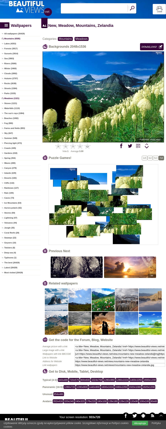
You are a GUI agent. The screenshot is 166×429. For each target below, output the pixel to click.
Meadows (81, 38)
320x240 (69, 401)
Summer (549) (10, 138)
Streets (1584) (10, 88)
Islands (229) (10, 173)
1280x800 (82, 387)
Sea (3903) (9, 58)
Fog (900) (8, 123)
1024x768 (96, 380)
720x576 (74, 380)
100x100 (144, 401)
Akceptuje (140, 423)
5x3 (155, 158)
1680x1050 (121, 387)
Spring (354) (10, 158)
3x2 (150, 158)
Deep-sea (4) (10, 253)
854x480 (59, 394)
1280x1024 (122, 380)
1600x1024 (107, 387)
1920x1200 (149, 387)
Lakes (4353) (10, 43)
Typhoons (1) (10, 258)
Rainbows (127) (11, 188)
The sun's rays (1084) (14, 113)
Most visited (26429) (13, 272)
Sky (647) (8, 133)
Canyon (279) (10, 168)
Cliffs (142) (9, 183)
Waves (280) (9, 163)
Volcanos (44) (10, 223)
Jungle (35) (9, 228)
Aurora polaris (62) (13, 208)
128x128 (124, 401)
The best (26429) (12, 263)
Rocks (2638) (10, 83)
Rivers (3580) (10, 63)
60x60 (154, 401)
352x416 (58, 401)
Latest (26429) (10, 268)
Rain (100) (9, 193)
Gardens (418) (10, 153)
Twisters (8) (9, 248)
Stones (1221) (10, 103)
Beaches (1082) (11, 118)
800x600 (85, 380)
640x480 (63, 380)
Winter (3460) (10, 68)
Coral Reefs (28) (11, 233)
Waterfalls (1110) (12, 108)
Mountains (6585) (12, 39)
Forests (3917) (11, 48)
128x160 (113, 401)
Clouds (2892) (10, 73)
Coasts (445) (10, 148)
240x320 (80, 401)
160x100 (102, 401)
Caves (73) (9, 198)
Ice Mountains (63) (12, 203)
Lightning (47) (10, 218)
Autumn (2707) (11, 78)
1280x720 (69, 387)
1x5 (144, 158)
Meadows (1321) (11, 98)
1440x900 (94, 387)
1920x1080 (135, 387)
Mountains (65, 38)
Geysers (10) (10, 243)
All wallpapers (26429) (14, 34)
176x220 (91, 401)
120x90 (134, 401)
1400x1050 (136, 380)
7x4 (161, 158)
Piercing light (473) (13, 143)
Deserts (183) (10, 178)
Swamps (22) (10, 238)
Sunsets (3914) (11, 53)
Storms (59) (9, 213)
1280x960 (109, 380)
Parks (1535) (10, 93)
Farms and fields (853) (14, 128)
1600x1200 (150, 380)
